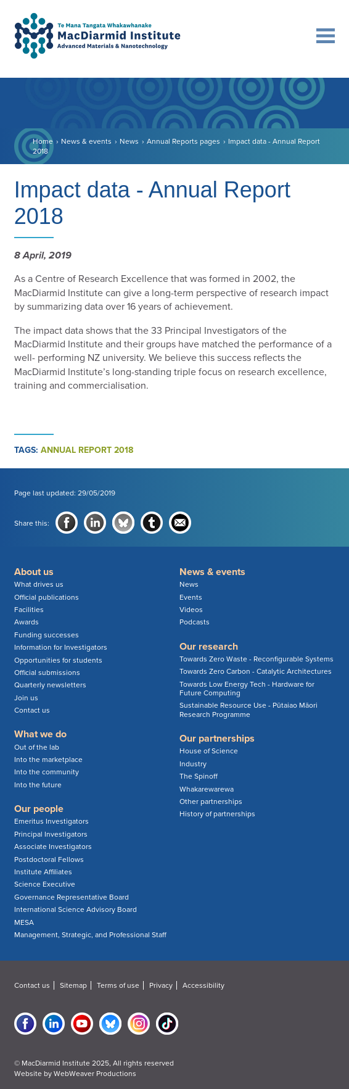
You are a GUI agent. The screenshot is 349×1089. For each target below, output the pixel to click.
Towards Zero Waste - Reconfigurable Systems (256, 659)
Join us (26, 698)
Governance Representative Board (71, 897)
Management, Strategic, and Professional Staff (90, 934)
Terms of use (118, 985)
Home (43, 141)
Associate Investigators (53, 846)
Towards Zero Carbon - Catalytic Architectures (255, 671)
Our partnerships (217, 738)
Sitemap (73, 985)
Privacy (161, 985)
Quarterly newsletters (50, 685)
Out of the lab (36, 747)
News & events (86, 141)
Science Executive (44, 884)
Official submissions (47, 672)
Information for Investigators (60, 647)
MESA (24, 922)
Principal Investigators (51, 834)
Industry (193, 764)
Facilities (29, 609)
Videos (191, 609)
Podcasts (194, 622)
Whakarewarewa (206, 789)
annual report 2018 (87, 450)
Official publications (46, 597)
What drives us (39, 584)
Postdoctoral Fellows (49, 859)
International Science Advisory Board (75, 909)
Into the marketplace (48, 759)
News (129, 141)
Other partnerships (210, 801)
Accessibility (203, 985)
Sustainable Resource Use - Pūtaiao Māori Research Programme (248, 709)
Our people (39, 809)
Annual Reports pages (183, 141)
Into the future (38, 785)
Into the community (46, 772)
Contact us (32, 710)
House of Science (208, 751)
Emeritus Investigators (51, 821)
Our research (208, 646)
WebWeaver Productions (95, 1073)
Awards (26, 622)
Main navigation (322, 36)
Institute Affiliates (43, 871)
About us (34, 572)
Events (190, 597)
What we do (40, 734)
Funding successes (46, 635)
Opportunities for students (58, 660)
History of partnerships (217, 814)
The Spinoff (198, 776)
